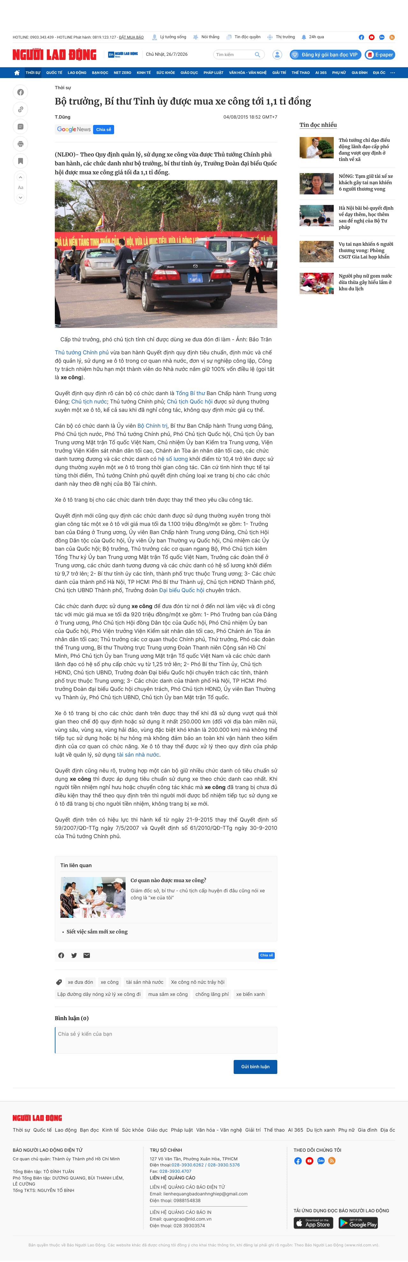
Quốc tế (54, 72)
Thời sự (33, 72)
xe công (110, 982)
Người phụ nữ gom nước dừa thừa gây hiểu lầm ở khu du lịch (365, 282)
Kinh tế (144, 72)
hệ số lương (173, 459)
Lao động (77, 72)
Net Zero (122, 72)
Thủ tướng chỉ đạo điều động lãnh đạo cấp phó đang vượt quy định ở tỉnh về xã (364, 149)
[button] (20, 177)
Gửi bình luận (255, 1067)
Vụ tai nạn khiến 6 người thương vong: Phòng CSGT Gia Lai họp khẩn (366, 250)
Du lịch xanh (321, 1130)
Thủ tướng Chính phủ (82, 353)
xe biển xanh (250, 994)
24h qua (312, 37)
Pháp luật (213, 72)
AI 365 (320, 72)
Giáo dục (189, 72)
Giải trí (279, 72)
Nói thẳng (206, 37)
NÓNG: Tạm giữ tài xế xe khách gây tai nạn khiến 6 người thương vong (366, 182)
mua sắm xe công (168, 994)
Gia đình (360, 72)
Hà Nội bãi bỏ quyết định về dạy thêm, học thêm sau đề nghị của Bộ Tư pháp (366, 217)
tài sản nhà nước (138, 755)
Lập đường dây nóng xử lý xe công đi (99, 994)
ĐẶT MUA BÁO (131, 37)
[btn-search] (257, 54)
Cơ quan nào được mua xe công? (168, 881)
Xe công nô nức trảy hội (197, 982)
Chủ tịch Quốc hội (190, 402)
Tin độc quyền (243, 37)
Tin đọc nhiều (318, 124)
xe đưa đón (80, 982)
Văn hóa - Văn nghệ (248, 72)
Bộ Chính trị (152, 426)
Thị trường (281, 37)
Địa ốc (379, 72)
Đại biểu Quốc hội (181, 590)
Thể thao (301, 72)
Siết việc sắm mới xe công (97, 932)
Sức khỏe (166, 72)
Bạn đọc (100, 72)
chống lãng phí (212, 994)
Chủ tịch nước (89, 402)
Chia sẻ (103, 129)
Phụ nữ (339, 72)
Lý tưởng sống (168, 37)
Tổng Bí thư (190, 393)
